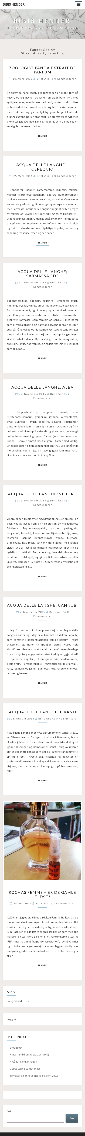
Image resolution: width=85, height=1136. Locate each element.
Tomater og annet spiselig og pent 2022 (34, 1075)
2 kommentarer (64, 903)
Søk (9, 1111)
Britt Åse (43, 78)
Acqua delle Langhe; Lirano (42, 711)
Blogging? (16, 1047)
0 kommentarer (65, 78)
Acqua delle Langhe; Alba (42, 387)
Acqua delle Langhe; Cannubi (42, 605)
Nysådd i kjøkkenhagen (23, 1061)
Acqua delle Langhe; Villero (42, 493)
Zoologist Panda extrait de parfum (42, 69)
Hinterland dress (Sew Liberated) (29, 1054)
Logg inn (12, 1019)
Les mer (43, 135)
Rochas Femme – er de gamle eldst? (42, 894)
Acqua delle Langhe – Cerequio (42, 166)
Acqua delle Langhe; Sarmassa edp (42, 273)
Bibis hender (14, 4)
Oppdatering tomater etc (25, 1068)
